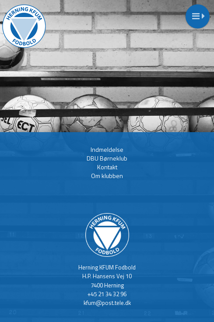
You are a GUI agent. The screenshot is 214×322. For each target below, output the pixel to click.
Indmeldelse (107, 149)
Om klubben (107, 175)
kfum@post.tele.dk (107, 302)
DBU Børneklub (107, 158)
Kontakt (107, 167)
